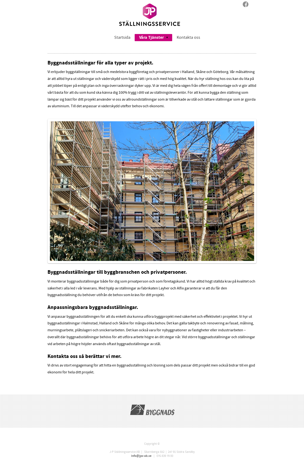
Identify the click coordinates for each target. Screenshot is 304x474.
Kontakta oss (188, 37)
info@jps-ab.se (141, 456)
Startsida (122, 37)
